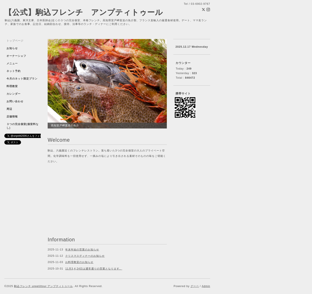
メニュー (12, 63)
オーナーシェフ (16, 55)
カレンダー (13, 93)
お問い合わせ (14, 101)
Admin (206, 286)
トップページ (14, 40)
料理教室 (12, 86)
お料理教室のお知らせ (79, 262)
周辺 (9, 108)
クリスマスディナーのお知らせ (85, 255)
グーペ (194, 286)
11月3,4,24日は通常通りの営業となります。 (93, 268)
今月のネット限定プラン (21, 78)
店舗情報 (12, 116)
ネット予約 (13, 71)
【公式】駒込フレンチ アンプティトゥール (83, 12)
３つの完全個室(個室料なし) (22, 126)
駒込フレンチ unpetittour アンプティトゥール (43, 286)
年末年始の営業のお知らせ (82, 249)
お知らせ (12, 48)
